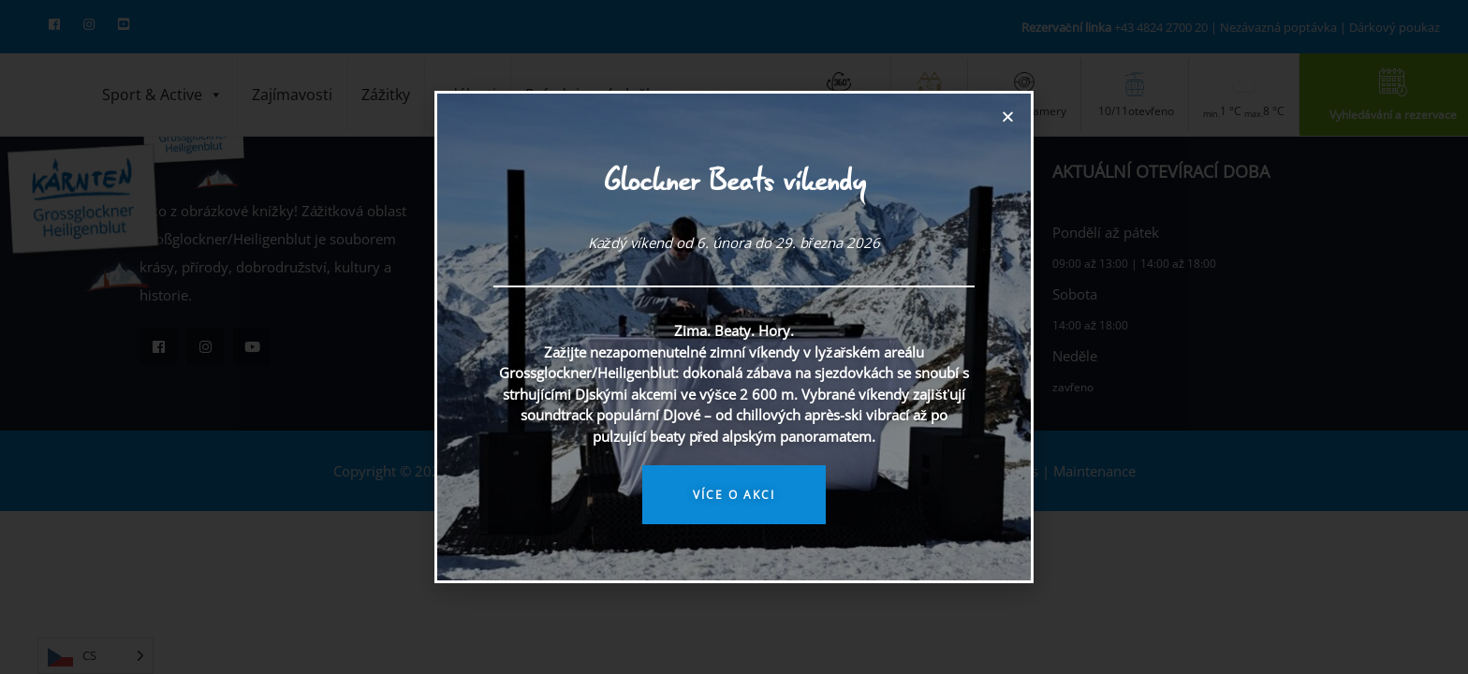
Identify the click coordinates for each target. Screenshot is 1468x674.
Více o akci (734, 495)
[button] (1008, 117)
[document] (734, 337)
